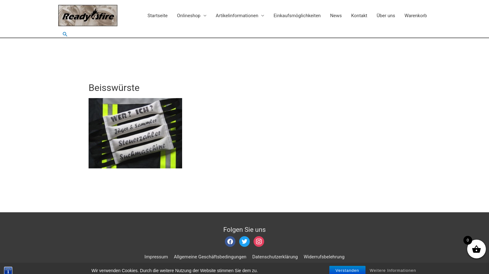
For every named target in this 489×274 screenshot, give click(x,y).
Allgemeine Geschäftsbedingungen (210, 257)
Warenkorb (415, 15)
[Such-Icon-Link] (65, 34)
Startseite (158, 15)
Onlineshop (189, 15)
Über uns (386, 15)
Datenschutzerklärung (275, 257)
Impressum (156, 257)
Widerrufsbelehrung (324, 257)
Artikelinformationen (237, 15)
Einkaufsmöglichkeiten (297, 15)
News (336, 15)
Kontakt (359, 15)
